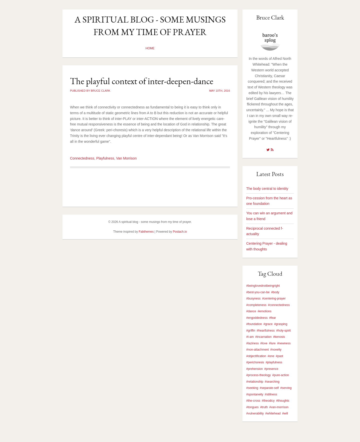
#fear (272, 318)
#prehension (254, 369)
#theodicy (268, 400)
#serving (286, 388)
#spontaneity (254, 394)
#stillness (271, 394)
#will (285, 413)
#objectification (256, 356)
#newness (283, 343)
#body (275, 292)
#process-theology (258, 375)
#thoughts (282, 400)
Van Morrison (126, 158)
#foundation (254, 324)
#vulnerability (255, 413)
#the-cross (253, 400)
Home (150, 48)
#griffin (250, 330)
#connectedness (279, 305)
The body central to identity (267, 189)
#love (264, 343)
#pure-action (280, 375)
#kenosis (279, 337)
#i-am (250, 337)
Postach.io (180, 231)
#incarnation (263, 337)
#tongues (252, 407)
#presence (271, 369)
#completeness (256, 305)
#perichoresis (255, 362)
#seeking (252, 388)
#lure (272, 343)
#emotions (264, 311)
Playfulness (105, 158)
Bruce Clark (270, 17)
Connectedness (82, 158)
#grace (268, 324)
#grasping (280, 324)
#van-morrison (278, 407)
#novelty (276, 349)
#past (279, 356)
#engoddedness (257, 318)
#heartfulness (266, 330)
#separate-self (269, 388)
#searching (272, 381)
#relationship (254, 381)
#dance (251, 311)
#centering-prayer (274, 298)
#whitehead (272, 413)
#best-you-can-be (258, 292)
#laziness (252, 343)
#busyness (253, 298)
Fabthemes (146, 231)
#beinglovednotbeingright (263, 285)
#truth (264, 407)
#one (271, 356)
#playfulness (274, 362)
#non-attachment (257, 349)
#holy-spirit (283, 330)
